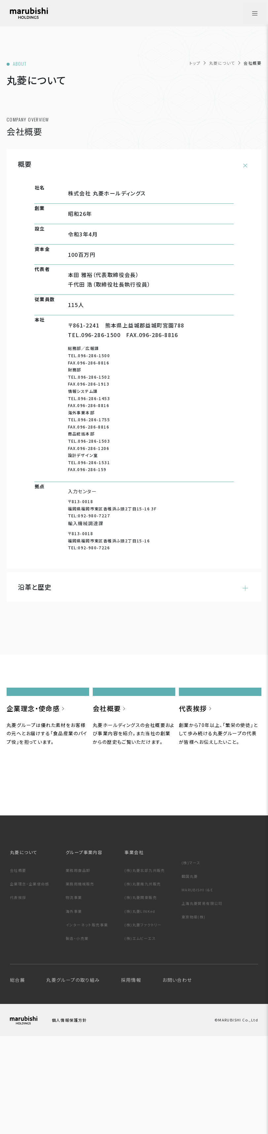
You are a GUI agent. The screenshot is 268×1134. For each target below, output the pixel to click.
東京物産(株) (194, 1012)
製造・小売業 (77, 1033)
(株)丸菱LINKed (139, 1006)
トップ (194, 63)
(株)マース (191, 958)
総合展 (17, 1075)
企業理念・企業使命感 (29, 979)
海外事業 (74, 1006)
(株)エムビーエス (140, 1033)
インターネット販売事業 (87, 1020)
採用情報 (131, 1075)
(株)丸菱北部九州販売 (144, 965)
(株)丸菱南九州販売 (142, 979)
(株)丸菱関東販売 (140, 992)
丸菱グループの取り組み (73, 1075)
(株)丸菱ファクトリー (142, 1020)
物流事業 (74, 992)
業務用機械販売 (80, 979)
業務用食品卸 (78, 965)
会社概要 (18, 965)
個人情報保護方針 (80, 1116)
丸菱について (222, 63)
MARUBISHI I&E (197, 985)
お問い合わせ (177, 1075)
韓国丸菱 (190, 971)
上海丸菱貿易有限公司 (202, 998)
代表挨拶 (18, 992)
